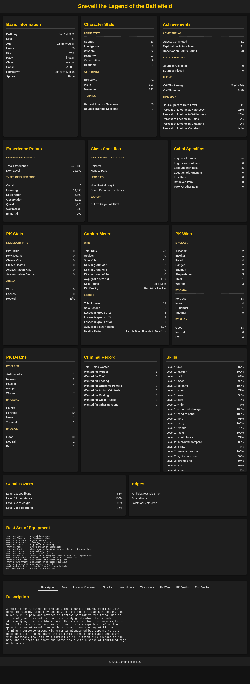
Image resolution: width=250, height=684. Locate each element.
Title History (147, 596)
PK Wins (165, 596)
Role (64, 596)
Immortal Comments (85, 596)
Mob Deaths (202, 596)
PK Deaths (182, 596)
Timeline (108, 596)
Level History (126, 596)
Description (48, 596)
